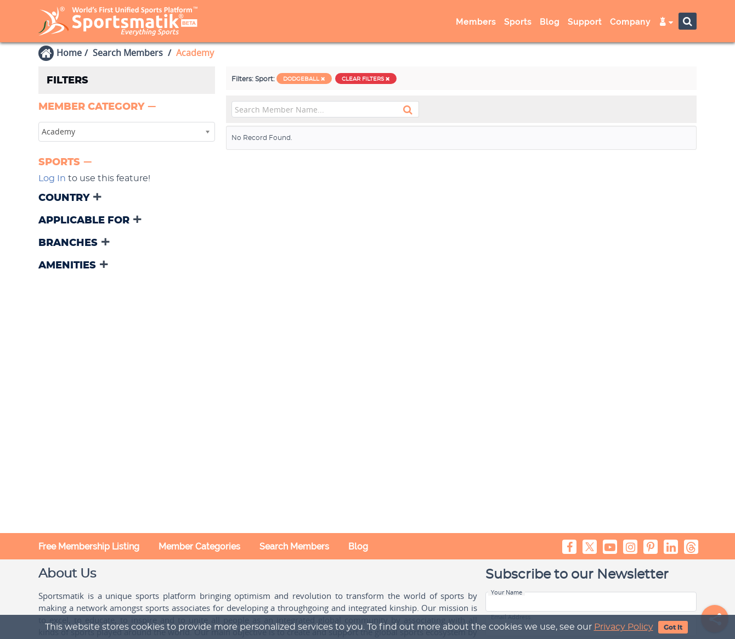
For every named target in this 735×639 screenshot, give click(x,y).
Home (69, 53)
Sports (518, 22)
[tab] (126, 107)
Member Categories (199, 546)
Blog (549, 22)
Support (585, 22)
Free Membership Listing (88, 546)
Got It (673, 627)
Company (630, 22)
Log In (52, 178)
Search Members (128, 53)
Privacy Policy (623, 627)
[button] (98, 107)
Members (476, 22)
